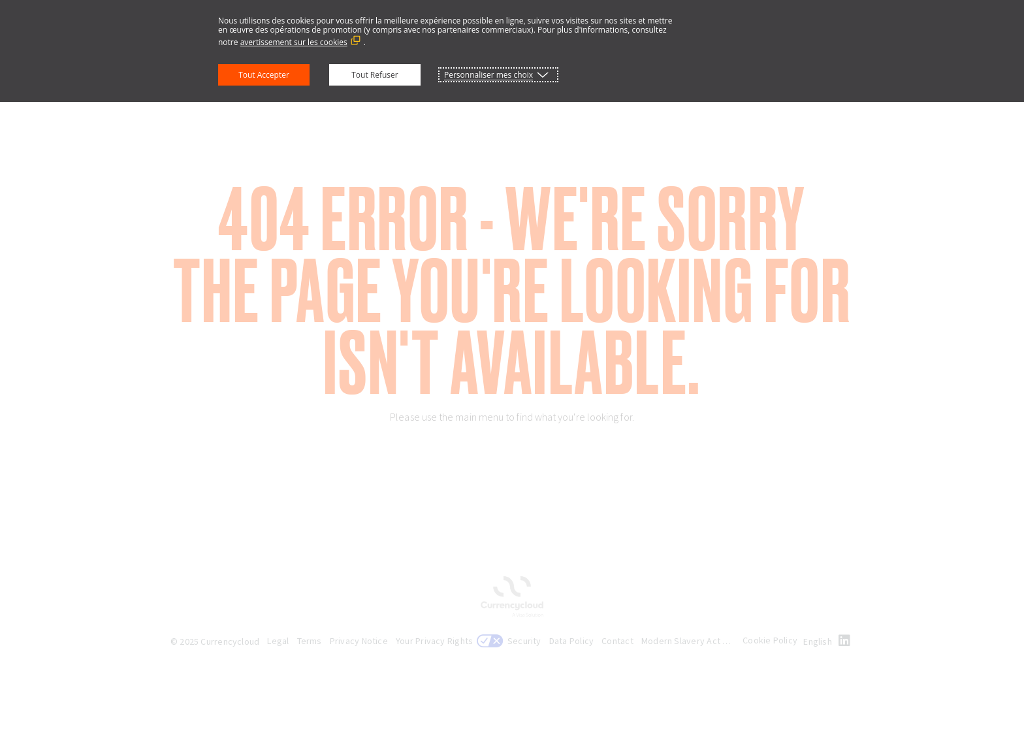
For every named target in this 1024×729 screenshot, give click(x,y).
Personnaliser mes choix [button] (488, 74)
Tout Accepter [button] (263, 74)
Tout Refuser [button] (374, 74)
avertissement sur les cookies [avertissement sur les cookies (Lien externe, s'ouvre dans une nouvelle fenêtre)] (293, 42)
